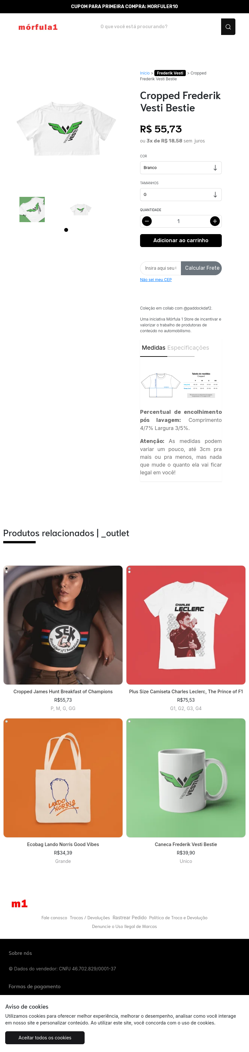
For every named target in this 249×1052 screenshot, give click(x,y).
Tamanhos (149, 183)
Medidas (154, 347)
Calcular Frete (202, 268)
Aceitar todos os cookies (44, 1037)
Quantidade (150, 210)
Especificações (181, 347)
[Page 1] (66, 230)
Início (145, 73)
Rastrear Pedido (130, 917)
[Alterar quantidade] (181, 221)
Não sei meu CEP (156, 279)
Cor (143, 156)
